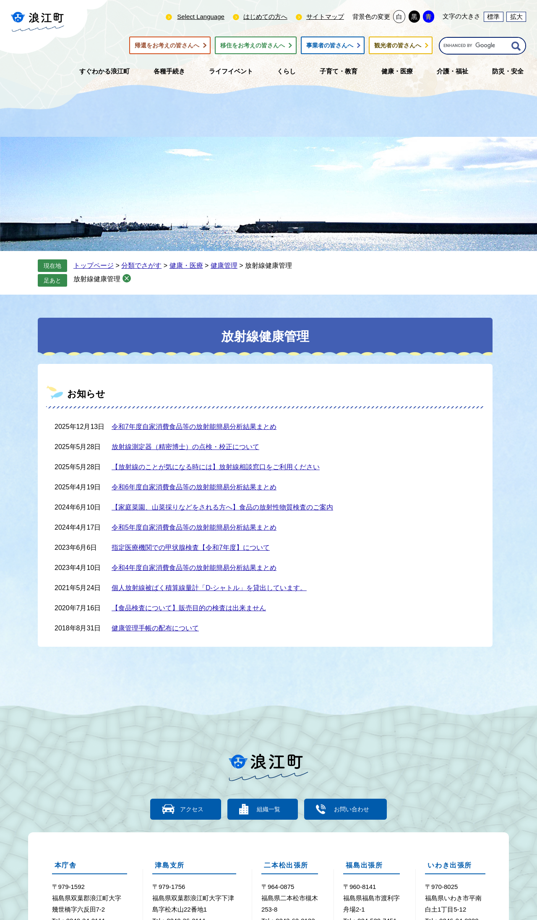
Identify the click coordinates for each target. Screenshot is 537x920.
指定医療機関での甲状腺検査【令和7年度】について (191, 547)
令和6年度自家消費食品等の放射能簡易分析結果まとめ (194, 487)
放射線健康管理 (96, 278)
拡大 (516, 16)
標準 (493, 16)
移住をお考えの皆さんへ (252, 45)
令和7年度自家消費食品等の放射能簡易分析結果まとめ (194, 426)
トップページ (93, 265)
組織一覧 (268, 809)
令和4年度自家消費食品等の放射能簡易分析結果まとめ (194, 567)
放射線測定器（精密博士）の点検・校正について (185, 446)
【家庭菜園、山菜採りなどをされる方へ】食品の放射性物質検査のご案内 (222, 507)
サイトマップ (325, 16)
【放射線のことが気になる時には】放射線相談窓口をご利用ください (216, 466)
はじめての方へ (265, 16)
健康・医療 (186, 265)
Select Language (200, 16)
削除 (127, 278)
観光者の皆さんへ (397, 45)
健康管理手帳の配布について (155, 628)
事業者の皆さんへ (329, 45)
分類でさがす (141, 265)
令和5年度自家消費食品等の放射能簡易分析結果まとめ (194, 527)
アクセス (186, 809)
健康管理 (224, 265)
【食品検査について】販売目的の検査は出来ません (189, 608)
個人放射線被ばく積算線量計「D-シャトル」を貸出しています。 (209, 587)
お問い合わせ (356, 809)
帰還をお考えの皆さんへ (167, 45)
